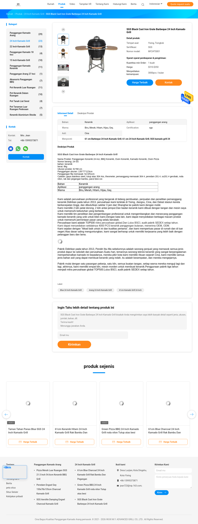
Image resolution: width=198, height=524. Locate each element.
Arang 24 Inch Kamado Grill (100, 290)
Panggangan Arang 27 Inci (26, 73)
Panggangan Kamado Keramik (26, 67)
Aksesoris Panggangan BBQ (26, 80)
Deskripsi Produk (85, 113)
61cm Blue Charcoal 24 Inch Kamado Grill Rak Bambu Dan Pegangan (164, 432)
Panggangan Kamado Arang (26, 34)
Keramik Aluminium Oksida (26, 114)
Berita (9, 483)
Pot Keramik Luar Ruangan (26, 87)
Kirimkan (74, 344)
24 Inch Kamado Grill (26, 41)
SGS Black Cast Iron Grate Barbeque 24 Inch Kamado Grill (92, 501)
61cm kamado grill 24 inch (130, 290)
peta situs (11, 487)
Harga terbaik (140, 82)
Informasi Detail (65, 113)
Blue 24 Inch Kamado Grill (71, 290)
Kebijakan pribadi (14, 496)
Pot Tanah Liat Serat (26, 101)
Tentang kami (12, 479)
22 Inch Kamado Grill (26, 46)
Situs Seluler (12, 492)
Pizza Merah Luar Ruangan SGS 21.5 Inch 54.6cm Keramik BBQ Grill (52, 474)
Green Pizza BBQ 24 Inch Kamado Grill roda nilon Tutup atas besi (91, 489)
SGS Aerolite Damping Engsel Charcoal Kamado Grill (51, 501)
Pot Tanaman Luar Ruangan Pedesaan (26, 108)
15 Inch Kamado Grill (26, 60)
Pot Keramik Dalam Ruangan (26, 94)
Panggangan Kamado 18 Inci (26, 53)
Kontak (26, 157)
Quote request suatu (180, 4)
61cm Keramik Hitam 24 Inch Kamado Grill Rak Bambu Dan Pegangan (71, 432)
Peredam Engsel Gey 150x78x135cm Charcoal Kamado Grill (49, 489)
